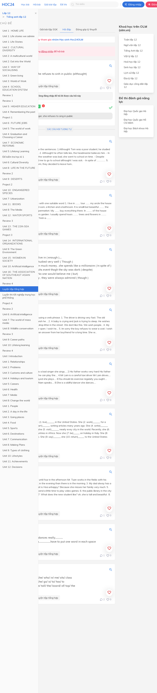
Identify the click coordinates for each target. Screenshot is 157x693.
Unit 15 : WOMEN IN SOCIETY (14, 259)
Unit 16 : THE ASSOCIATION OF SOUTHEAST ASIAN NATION (18, 275)
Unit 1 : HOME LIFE (13, 30)
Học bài (25, 4)
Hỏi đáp (66, 29)
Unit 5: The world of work (16, 128)
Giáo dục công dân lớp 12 (136, 85)
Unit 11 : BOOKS (11, 204)
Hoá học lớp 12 (132, 61)
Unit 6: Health (10, 389)
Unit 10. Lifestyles (12, 455)
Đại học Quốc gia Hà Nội (135, 113)
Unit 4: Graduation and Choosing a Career (14, 135)
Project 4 (7, 303)
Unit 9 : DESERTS (12, 178)
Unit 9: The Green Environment (12, 251)
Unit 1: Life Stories (12, 41)
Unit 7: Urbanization (13, 198)
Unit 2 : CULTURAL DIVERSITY (13, 49)
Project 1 (7, 117)
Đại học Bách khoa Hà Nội (136, 130)
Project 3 (7, 234)
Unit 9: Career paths (13, 339)
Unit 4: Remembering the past (18, 111)
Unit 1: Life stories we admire (18, 36)
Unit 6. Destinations (13, 433)
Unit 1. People (10, 405)
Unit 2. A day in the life (14, 411)
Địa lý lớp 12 (131, 78)
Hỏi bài (36, 4)
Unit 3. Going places (13, 417)
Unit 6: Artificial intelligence (17, 314)
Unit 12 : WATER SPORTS (17, 215)
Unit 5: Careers (10, 383)
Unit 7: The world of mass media (16, 321)
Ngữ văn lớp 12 (132, 45)
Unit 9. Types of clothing (15, 450)
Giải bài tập (50, 4)
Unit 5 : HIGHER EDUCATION (18, 106)
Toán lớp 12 (130, 39)
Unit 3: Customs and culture (17, 372)
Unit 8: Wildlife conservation (17, 328)
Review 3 (7, 220)
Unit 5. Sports (10, 428)
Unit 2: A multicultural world (17, 55)
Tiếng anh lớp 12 (16, 16)
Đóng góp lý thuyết (86, 29)
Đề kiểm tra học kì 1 (13, 156)
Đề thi (63, 4)
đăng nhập (47, 51)
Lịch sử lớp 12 (131, 72)
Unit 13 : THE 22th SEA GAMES (15, 228)
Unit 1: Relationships (13, 361)
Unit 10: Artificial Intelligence (18, 266)
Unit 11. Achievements (15, 461)
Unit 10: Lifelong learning (16, 345)
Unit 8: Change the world (16, 400)
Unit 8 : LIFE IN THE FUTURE (18, 167)
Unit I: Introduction (12, 356)
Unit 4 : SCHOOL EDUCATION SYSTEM (14, 88)
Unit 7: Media (9, 394)
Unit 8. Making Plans (13, 444)
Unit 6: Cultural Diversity (15, 162)
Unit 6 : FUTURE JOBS (14, 122)
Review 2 (7, 173)
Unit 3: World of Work (14, 81)
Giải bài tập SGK (48, 29)
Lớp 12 (6, 13)
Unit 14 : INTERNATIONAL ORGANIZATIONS (17, 242)
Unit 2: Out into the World (16, 61)
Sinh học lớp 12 (132, 67)
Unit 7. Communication (14, 439)
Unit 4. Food (9, 422)
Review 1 (7, 95)
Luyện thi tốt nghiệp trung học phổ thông (18, 296)
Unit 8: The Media (12, 209)
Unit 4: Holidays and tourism (17, 378)
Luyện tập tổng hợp (13, 289)
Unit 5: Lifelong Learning (15, 151)
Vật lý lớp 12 (131, 56)
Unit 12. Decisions (12, 466)
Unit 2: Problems (11, 367)
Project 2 (7, 184)
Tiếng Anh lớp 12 (133, 50)
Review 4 (7, 283)
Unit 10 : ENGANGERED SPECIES (15, 191)
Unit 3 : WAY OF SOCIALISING (11, 68)
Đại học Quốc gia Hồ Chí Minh (135, 121)
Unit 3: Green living (12, 75)
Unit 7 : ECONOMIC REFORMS (13, 144)
